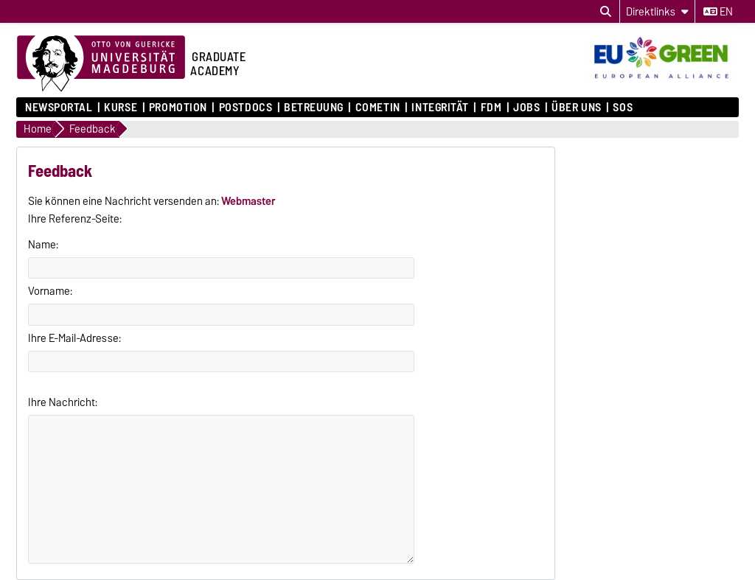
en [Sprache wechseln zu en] (718, 12)
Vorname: (50, 291)
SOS (623, 107)
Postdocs (245, 107)
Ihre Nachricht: (62, 402)
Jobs (526, 107)
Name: (43, 245)
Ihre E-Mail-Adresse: (74, 338)
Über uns (576, 107)
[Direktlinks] (657, 11)
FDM (491, 107)
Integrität (440, 107)
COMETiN (377, 107)
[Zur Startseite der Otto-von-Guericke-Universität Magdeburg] (101, 64)
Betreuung (314, 107)
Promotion (178, 107)
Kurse (120, 107)
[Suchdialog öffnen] (605, 12)
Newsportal (59, 107)
